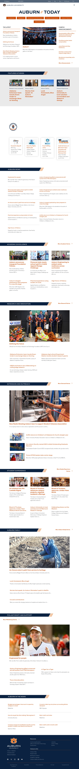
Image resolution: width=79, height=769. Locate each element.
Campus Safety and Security (37, 759)
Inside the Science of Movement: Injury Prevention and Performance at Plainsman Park (63, 149)
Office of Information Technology (38, 743)
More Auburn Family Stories (63, 529)
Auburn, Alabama (11, 750)
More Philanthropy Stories (10, 619)
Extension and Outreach (35, 18)
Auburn (7, 1)
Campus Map (33, 751)
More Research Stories (64, 303)
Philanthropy (39, 21)
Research (21, 18)
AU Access (66, 1)
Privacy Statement (39, 764)
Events (53, 745)
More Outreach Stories (64, 383)
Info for (21, 1)
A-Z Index (52, 764)
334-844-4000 (10, 752)
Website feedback (11, 754)
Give (61, 1)
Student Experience (52, 18)
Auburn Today (54, 743)
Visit (55, 1)
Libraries (53, 742)
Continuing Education (35, 742)
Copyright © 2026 (65, 764)
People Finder (33, 753)
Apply (49, 1)
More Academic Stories (64, 244)
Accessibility (26, 764)
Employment (33, 745)
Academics (11, 18)
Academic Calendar (34, 757)
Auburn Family (66, 18)
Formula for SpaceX (16, 146)
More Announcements (64, 63)
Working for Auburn (35, 755)
